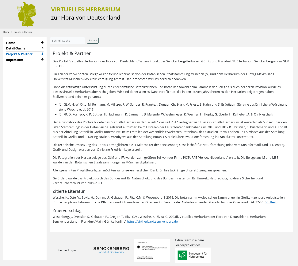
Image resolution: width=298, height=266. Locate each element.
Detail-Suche (15, 48)
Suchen (93, 40)
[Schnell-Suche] (67, 40)
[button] (42, 43)
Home (6, 31)
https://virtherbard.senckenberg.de (152, 221)
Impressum (14, 60)
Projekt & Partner (21, 54)
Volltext (271, 202)
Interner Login (66, 250)
